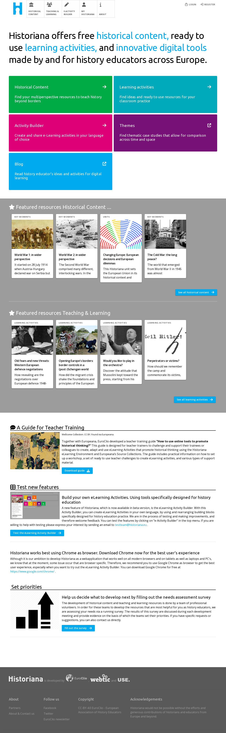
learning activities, (62, 47)
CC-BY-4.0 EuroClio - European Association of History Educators (99, 710)
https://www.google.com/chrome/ (32, 571)
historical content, (133, 35)
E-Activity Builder (69, 13)
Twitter (48, 714)
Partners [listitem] (25, 707)
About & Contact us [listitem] (25, 713)
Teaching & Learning (52, 13)
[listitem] (60, 707)
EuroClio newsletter (57, 719)
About (102, 14)
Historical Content (34, 13)
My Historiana (87, 13)
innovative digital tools (161, 47)
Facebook (50, 708)
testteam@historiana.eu (131, 525)
